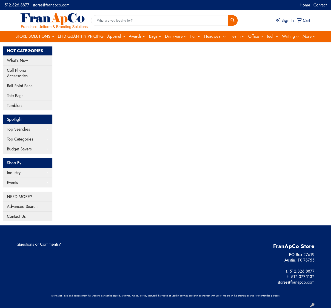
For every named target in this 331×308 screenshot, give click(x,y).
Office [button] (253, 36)
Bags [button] (153, 36)
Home (305, 5)
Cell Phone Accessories (17, 73)
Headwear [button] (213, 36)
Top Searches (18, 129)
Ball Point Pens (19, 86)
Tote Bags (15, 96)
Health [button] (235, 36)
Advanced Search (22, 207)
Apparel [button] (114, 36)
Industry (14, 173)
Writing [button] (288, 36)
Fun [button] (193, 36)
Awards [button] (135, 36)
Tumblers (15, 106)
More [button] (307, 36)
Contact (320, 5)
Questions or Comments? (39, 244)
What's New (17, 60)
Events (12, 183)
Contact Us (16, 216)
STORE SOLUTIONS (32, 36)
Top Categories (20, 139)
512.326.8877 (16, 5)
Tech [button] (270, 36)
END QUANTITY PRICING (81, 36)
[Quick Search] (159, 20)
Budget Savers (19, 149)
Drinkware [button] (174, 36)
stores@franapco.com (50, 5)
